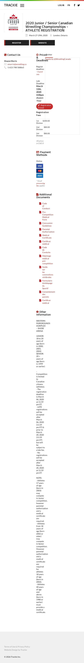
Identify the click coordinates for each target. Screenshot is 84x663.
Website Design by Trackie (15, 650)
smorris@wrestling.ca (17, 64)
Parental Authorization (48, 230)
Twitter (49, 54)
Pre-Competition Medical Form (47, 216)
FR (69, 5)
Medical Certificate (46, 236)
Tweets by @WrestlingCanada (58, 59)
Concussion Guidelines (47, 224)
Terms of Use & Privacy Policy (17, 646)
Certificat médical (46, 242)
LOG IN (61, 5)
